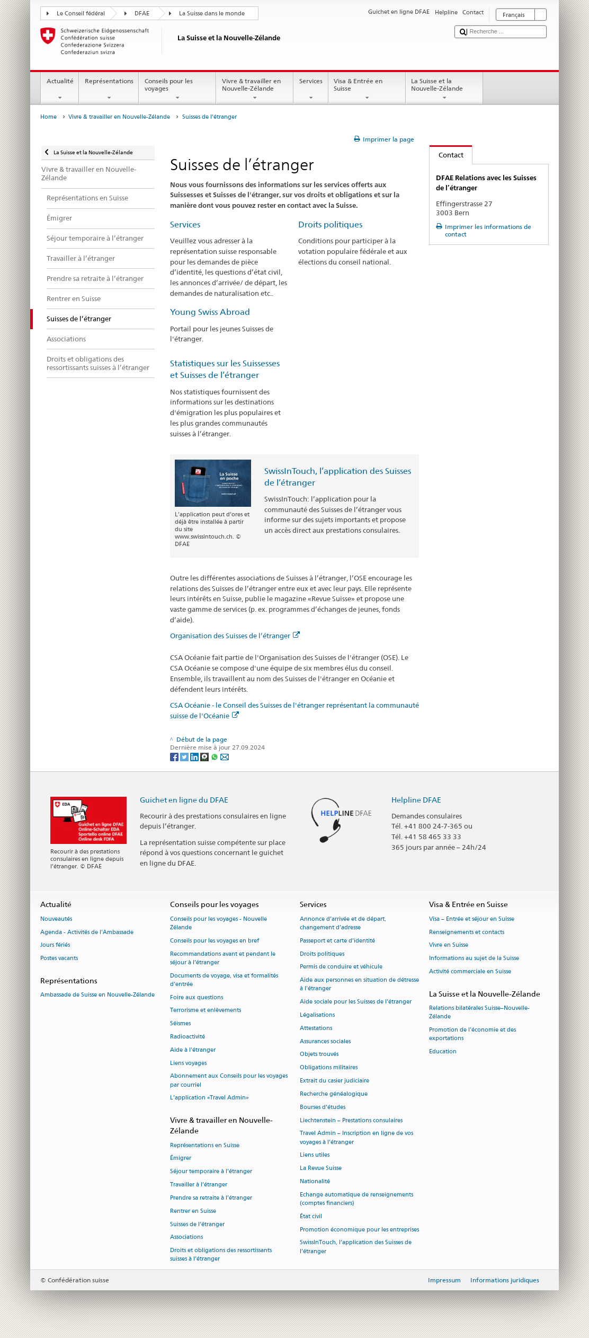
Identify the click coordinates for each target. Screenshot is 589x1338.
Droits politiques (330, 224)
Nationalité (315, 1181)
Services (310, 89)
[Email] (224, 756)
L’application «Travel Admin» (209, 1098)
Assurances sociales (325, 1041)
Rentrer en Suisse (193, 1211)
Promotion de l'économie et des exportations (472, 1034)
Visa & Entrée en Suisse (367, 89)
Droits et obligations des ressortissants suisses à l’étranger (221, 1255)
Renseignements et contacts (466, 932)
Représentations (108, 89)
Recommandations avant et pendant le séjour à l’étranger (222, 958)
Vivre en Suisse (448, 945)
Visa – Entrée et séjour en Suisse (471, 919)
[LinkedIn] (195, 756)
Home (48, 116)
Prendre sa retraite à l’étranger (211, 1197)
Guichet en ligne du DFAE (184, 799)
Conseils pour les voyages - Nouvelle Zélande (218, 923)
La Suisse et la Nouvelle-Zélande (444, 89)
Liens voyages (188, 1063)
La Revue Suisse (321, 1168)
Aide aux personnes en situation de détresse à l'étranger (359, 984)
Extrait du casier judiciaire (334, 1081)
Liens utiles (314, 1155)
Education (443, 1051)
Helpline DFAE (416, 799)
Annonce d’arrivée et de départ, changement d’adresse (343, 923)
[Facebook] (175, 756)
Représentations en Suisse (204, 1145)
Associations (186, 1237)
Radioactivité (187, 1036)
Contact (446, 155)
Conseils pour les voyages (177, 89)
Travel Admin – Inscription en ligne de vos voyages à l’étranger (356, 1138)
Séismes (180, 1023)
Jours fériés (55, 945)
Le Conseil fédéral (81, 13)
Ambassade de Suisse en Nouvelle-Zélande (97, 995)
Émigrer (180, 1158)
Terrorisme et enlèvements (205, 1010)
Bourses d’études (322, 1107)
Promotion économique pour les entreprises (359, 1229)
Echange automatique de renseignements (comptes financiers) (356, 1199)
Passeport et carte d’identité (337, 940)
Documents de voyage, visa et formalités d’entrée (224, 980)
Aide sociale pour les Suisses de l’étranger (356, 1002)
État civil (311, 1216)
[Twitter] (185, 756)
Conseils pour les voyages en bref (214, 940)
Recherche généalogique (334, 1093)
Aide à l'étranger (193, 1049)
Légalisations (317, 1014)
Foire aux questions (196, 997)
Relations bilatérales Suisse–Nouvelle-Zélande (479, 1012)
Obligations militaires (329, 1067)
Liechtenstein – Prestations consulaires (351, 1120)
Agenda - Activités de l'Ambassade (86, 932)
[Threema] (205, 756)
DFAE (142, 13)
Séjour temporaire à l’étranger (211, 1171)
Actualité (59, 89)
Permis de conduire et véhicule (341, 967)
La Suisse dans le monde (212, 13)
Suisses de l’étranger (197, 1224)
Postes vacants (59, 958)
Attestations (316, 1028)
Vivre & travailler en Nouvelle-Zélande (255, 89)
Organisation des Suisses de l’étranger (235, 635)
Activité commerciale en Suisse (470, 971)
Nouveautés (56, 919)
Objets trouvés (319, 1054)
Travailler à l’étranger (198, 1185)
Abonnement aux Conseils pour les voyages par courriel (229, 1080)
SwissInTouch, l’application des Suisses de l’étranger (356, 1247)
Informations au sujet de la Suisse (474, 958)
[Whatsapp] (215, 756)
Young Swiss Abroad (210, 312)
